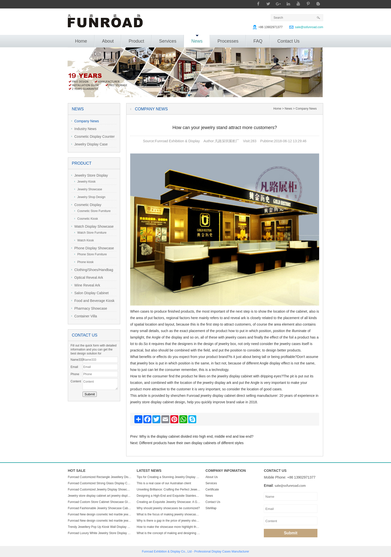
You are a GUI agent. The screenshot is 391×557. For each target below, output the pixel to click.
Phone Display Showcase (92, 248)
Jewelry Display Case (89, 144)
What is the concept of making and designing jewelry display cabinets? (168, 533)
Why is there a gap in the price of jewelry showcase (168, 520)
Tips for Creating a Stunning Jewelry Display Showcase (168, 477)
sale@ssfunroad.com (309, 27)
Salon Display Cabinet (90, 293)
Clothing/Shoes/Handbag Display (92, 270)
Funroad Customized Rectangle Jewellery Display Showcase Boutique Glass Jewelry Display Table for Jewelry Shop (100, 477)
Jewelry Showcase (88, 189)
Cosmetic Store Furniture (92, 211)
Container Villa (84, 316)
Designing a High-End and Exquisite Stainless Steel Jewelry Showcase (168, 495)
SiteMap (210, 508)
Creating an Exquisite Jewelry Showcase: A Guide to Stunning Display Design (168, 502)
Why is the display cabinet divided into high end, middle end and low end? (196, 436)
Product (136, 41)
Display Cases (221, 551)
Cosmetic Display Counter (93, 137)
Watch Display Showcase (92, 226)
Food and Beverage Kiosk (92, 301)
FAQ (257, 41)
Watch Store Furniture (90, 232)
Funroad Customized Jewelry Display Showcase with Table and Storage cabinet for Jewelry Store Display (100, 489)
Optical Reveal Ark (87, 277)
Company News (85, 121)
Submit (290, 533)
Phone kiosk (84, 262)
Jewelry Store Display (89, 175)
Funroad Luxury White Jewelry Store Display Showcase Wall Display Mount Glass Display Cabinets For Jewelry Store (100, 533)
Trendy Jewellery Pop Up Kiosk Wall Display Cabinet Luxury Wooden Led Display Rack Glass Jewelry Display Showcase (100, 527)
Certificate (212, 489)
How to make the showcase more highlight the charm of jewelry (168, 527)
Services (167, 41)
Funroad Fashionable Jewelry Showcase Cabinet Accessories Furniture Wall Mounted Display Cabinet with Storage (100, 508)
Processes (227, 41)
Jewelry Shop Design (89, 197)
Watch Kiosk (84, 240)
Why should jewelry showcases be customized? (168, 508)
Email (74, 367)
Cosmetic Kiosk (86, 218)
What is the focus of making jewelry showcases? (168, 514)
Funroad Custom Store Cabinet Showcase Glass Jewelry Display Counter (100, 502)
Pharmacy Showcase (89, 308)
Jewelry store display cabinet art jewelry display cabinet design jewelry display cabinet (100, 495)
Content (76, 381)
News (196, 39)
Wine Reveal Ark (85, 285)
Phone (75, 374)
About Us (211, 477)
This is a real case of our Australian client (164, 483)
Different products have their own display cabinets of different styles (191, 443)
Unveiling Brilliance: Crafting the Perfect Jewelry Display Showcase (168, 489)
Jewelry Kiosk (85, 181)
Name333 (77, 359)
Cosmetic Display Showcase (86, 205)
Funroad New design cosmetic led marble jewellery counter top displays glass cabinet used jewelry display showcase (100, 514)
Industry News (84, 129)
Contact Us (288, 41)
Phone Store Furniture (90, 254)
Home (81, 41)
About (108, 41)
